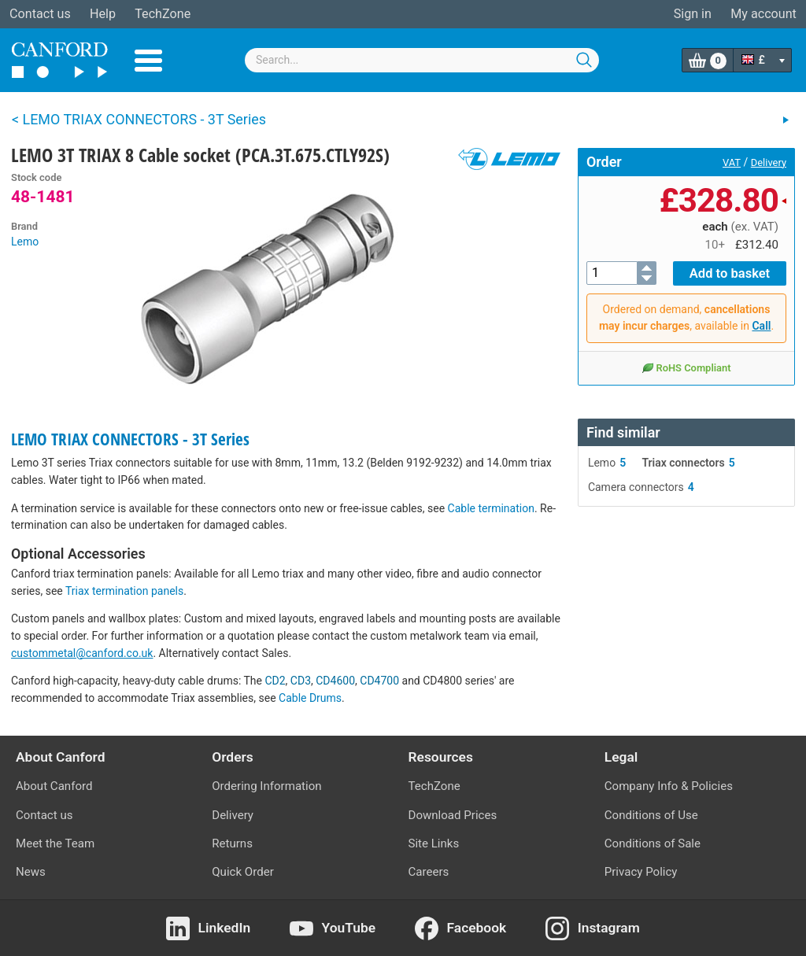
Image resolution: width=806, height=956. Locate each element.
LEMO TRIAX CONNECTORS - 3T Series (130, 439)
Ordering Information (266, 786)
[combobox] (422, 60)
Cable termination (491, 508)
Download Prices (453, 815)
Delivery (768, 162)
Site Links (434, 843)
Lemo (25, 241)
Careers (429, 872)
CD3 (300, 680)
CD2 (274, 680)
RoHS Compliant (685, 366)
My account (763, 13)
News (31, 872)
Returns (232, 843)
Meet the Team (55, 843)
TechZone (162, 13)
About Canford (54, 786)
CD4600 (335, 680)
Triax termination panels (124, 591)
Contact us (40, 13)
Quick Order (243, 872)
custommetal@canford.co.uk (82, 653)
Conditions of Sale (652, 843)
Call (761, 325)
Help (103, 13)
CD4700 (379, 680)
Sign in (693, 13)
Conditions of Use (651, 815)
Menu (148, 61)
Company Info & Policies (668, 786)
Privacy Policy (641, 872)
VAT (732, 162)
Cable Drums (310, 698)
